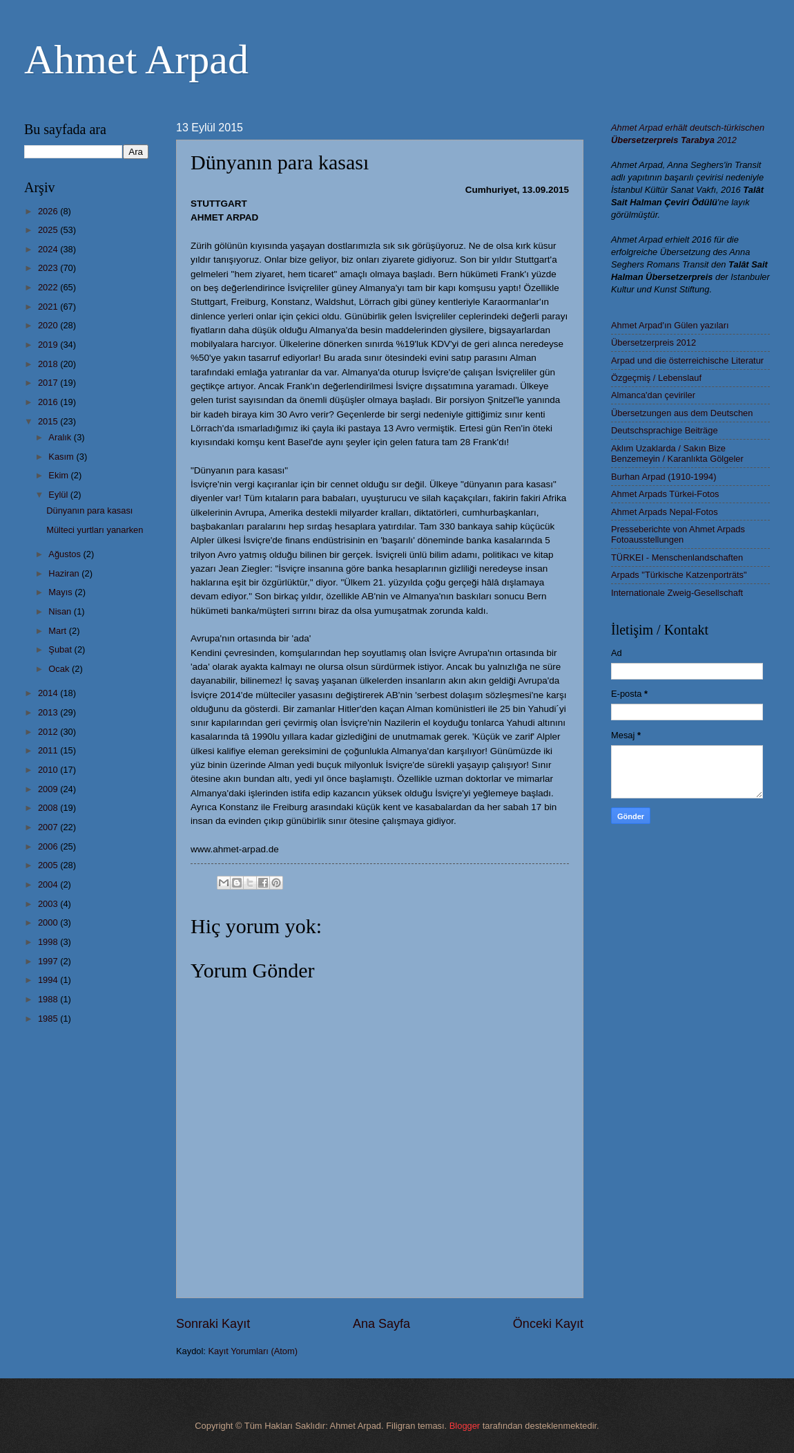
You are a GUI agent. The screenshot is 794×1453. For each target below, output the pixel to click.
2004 (49, 884)
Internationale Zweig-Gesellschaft (677, 593)
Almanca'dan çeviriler (653, 395)
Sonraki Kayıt (213, 1324)
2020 (49, 325)
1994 (49, 980)
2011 (49, 750)
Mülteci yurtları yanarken (94, 530)
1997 (49, 961)
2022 (49, 287)
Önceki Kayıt (548, 1324)
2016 (49, 402)
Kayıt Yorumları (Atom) (253, 1351)
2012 (49, 731)
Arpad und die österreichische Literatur (687, 360)
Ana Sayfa (381, 1324)
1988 (49, 999)
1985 (49, 1018)
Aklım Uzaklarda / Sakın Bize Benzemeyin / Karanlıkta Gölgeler (677, 453)
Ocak (60, 669)
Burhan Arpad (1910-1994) (663, 476)
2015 (49, 421)
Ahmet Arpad (136, 59)
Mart (58, 631)
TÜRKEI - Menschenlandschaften (677, 557)
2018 (49, 364)
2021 (49, 306)
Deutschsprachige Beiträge (664, 430)
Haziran (64, 573)
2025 (49, 230)
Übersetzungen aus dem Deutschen (682, 413)
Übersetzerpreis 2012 (653, 342)
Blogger (464, 1426)
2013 (49, 712)
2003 (49, 904)
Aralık (61, 437)
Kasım (62, 456)
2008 (49, 808)
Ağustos (65, 554)
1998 (49, 942)
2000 (49, 922)
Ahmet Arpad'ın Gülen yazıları (670, 325)
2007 (49, 827)
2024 (49, 249)
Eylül (59, 494)
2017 (49, 382)
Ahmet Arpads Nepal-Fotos (664, 512)
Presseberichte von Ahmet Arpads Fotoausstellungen (678, 534)
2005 (49, 865)
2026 (49, 211)
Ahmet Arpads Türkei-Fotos (665, 494)
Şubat (61, 649)
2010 (49, 770)
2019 (49, 344)
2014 (49, 693)
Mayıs (61, 592)
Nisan (61, 611)
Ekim (59, 475)
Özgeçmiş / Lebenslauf (656, 378)
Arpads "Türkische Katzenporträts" (679, 575)
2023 (49, 268)
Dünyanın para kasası (89, 510)
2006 (49, 846)
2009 (49, 789)
